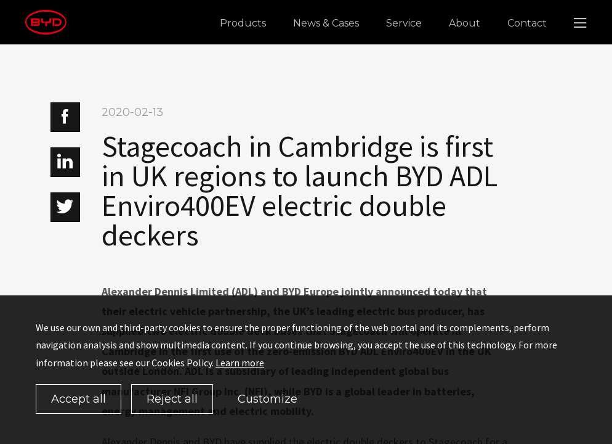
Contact (527, 23)
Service (404, 23)
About (464, 23)
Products (243, 23)
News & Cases (326, 23)
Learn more (239, 362)
